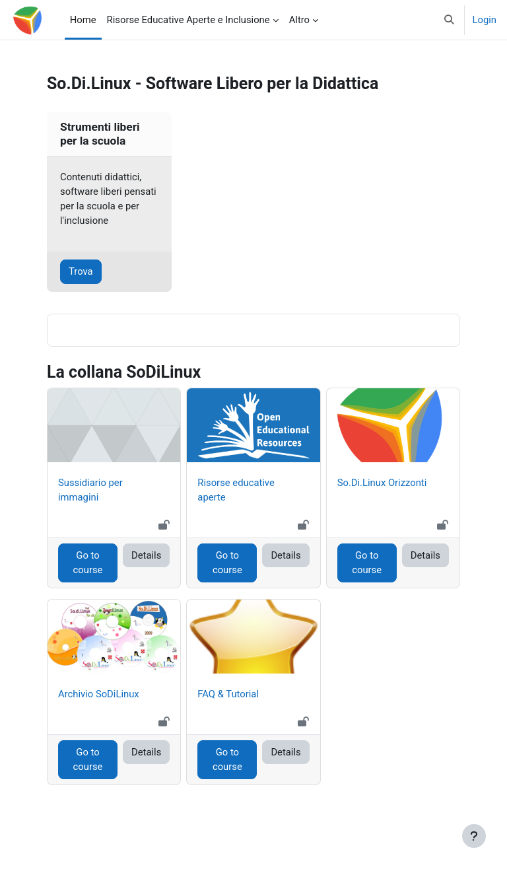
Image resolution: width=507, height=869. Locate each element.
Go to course (88, 562)
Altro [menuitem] (299, 20)
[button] (449, 20)
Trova (81, 271)
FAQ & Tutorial (228, 694)
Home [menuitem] (83, 20)
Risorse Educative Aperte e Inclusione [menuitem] (188, 20)
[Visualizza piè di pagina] (474, 836)
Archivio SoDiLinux (98, 694)
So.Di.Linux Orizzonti (382, 483)
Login (485, 20)
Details (146, 555)
